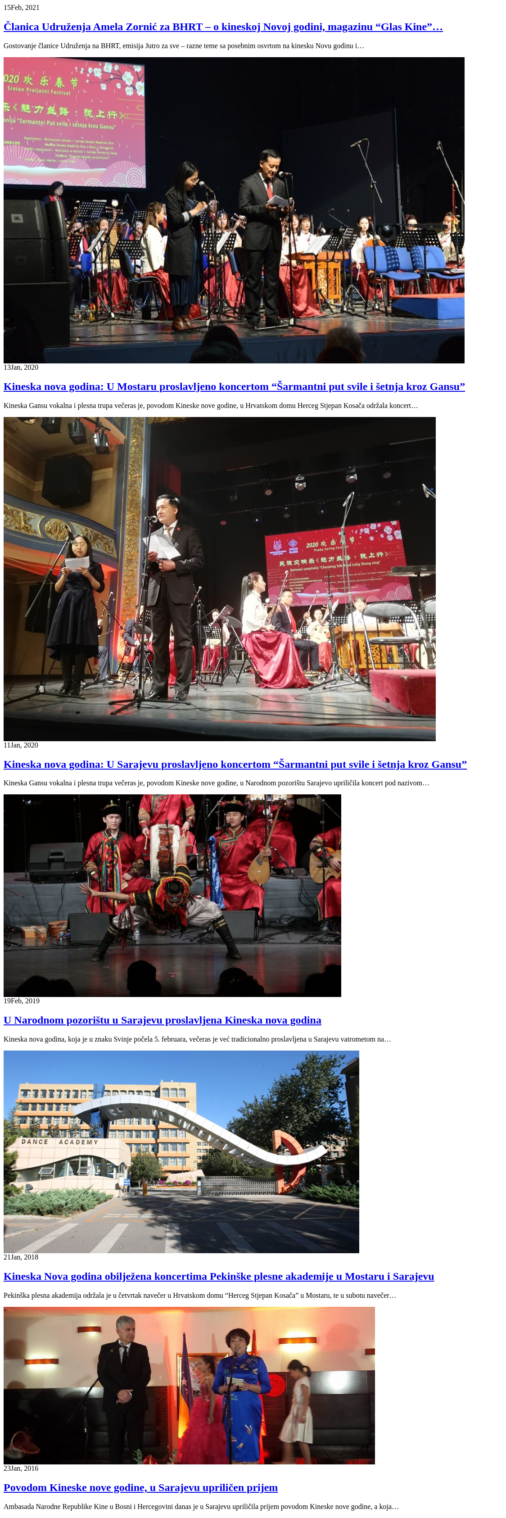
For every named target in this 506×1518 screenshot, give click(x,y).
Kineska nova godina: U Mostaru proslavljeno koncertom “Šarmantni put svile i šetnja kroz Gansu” (234, 386)
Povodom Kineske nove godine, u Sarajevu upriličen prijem (141, 1487)
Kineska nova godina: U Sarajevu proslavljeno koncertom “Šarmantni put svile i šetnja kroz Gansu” (235, 764)
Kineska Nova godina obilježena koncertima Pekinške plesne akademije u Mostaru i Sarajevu (219, 1276)
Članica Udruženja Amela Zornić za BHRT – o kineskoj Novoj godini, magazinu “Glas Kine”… (223, 26)
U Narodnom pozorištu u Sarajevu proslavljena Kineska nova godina (162, 1020)
